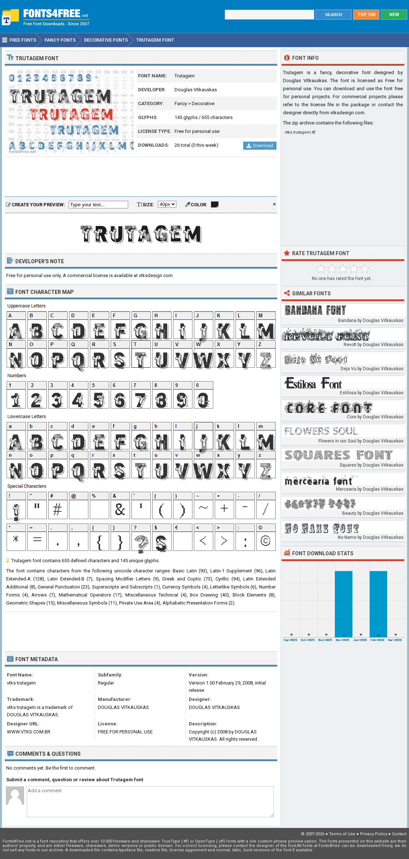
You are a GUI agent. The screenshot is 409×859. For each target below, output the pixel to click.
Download (259, 145)
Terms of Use (342, 834)
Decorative (203, 103)
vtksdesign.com (347, 112)
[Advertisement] (141, 177)
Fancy (181, 103)
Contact (399, 834)
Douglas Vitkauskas (196, 89)
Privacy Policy (373, 834)
